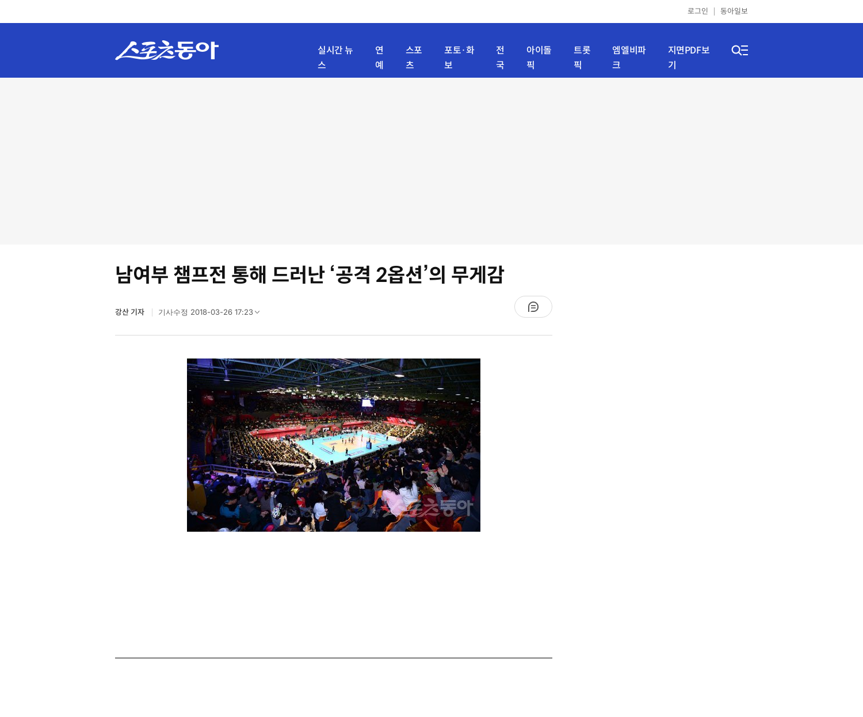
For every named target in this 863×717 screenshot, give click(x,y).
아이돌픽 (539, 57)
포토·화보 (459, 57)
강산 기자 (130, 312)
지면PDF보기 (689, 57)
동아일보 (734, 11)
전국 (500, 57)
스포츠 (414, 57)
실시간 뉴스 (335, 57)
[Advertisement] (431, 161)
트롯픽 (582, 57)
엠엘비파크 (629, 57)
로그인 (698, 11)
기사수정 (212, 315)
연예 (379, 57)
